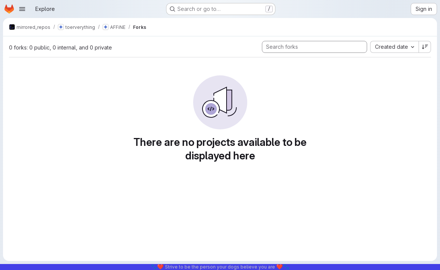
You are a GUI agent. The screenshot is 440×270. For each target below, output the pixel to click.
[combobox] (394, 47)
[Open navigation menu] (22, 9)
